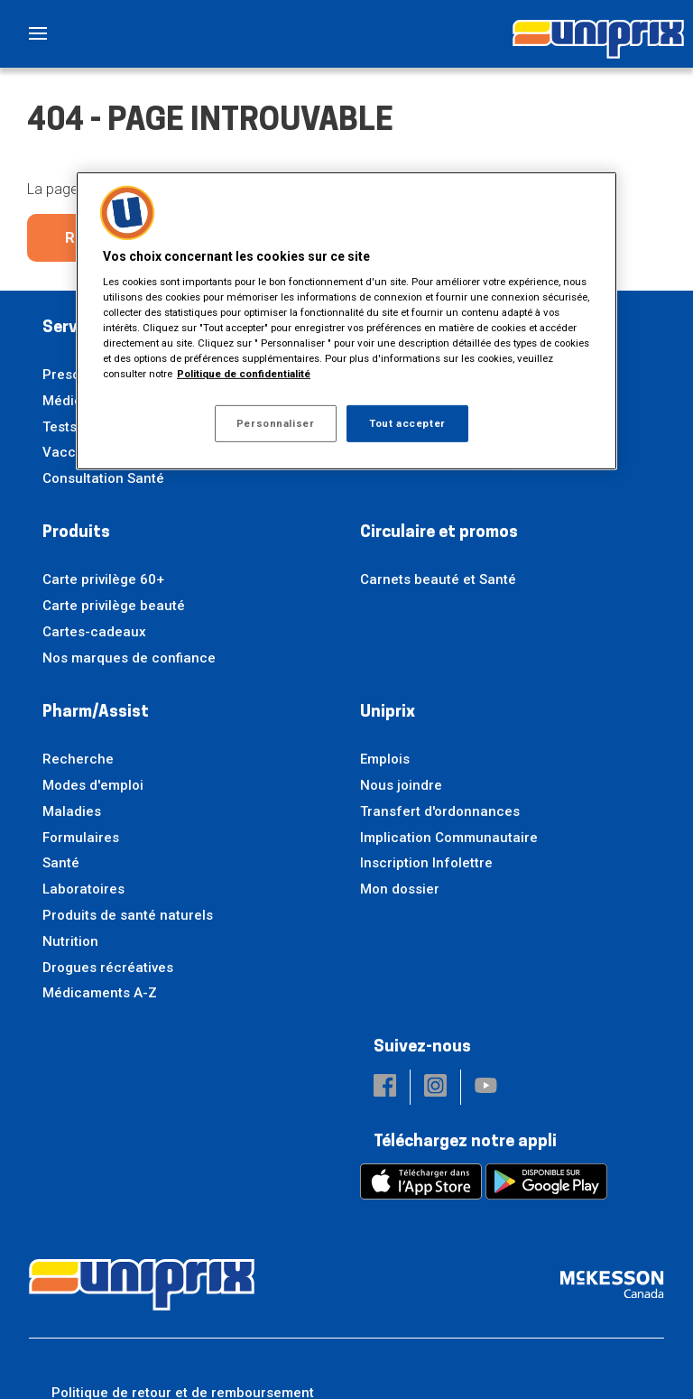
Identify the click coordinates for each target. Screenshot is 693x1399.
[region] (346, 320)
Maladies (71, 811)
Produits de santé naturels (127, 915)
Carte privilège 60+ (103, 579)
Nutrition (70, 941)
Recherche (78, 759)
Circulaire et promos (439, 533)
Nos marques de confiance (129, 658)
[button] (385, 1087)
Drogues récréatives (107, 967)
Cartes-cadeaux (94, 632)
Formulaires (80, 837)
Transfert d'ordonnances (440, 811)
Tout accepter (407, 422)
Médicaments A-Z (99, 993)
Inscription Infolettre (426, 863)
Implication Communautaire (449, 837)
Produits (76, 533)
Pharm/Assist (95, 712)
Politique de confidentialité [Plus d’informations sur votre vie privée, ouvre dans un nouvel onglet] (243, 373)
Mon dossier (399, 889)
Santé (60, 863)
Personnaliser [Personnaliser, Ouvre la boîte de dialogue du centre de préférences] (275, 422)
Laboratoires (83, 889)
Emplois (385, 759)
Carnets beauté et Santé (438, 579)
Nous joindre (401, 785)
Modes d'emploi (92, 785)
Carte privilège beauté (113, 606)
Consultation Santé (103, 478)
